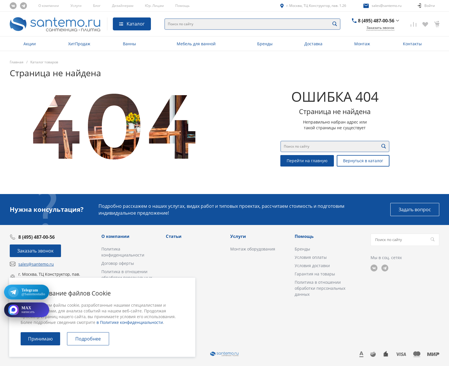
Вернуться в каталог (363, 160)
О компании (48, 5)
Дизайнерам (122, 5)
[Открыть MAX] (26, 309)
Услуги (76, 5)
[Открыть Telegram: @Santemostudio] (26, 292)
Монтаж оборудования (252, 249)
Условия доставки (312, 265)
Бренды (302, 249)
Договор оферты (117, 263)
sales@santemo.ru (386, 5)
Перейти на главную (307, 160)
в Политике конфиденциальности (130, 322)
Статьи (174, 236)
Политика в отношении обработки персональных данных (320, 288)
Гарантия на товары (315, 274)
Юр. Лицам (154, 5)
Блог (97, 5)
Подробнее (88, 339)
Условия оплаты (311, 257)
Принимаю (40, 339)
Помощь (182, 5)
